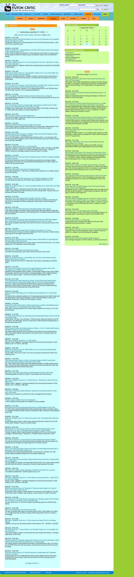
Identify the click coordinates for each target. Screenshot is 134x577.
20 (87, 41)
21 (93, 41)
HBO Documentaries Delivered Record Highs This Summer (23, 125)
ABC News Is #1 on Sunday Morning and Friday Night (81, 211)
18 (74, 41)
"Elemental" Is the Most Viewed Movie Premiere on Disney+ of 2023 (25, 198)
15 (99, 39)
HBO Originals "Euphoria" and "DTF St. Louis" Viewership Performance (86, 229)
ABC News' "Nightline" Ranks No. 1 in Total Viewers (20, 340)
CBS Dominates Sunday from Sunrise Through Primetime (22, 169)
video (48, 35)
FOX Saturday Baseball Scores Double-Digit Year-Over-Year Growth (86, 175)
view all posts (93, 74)
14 (93, 39)
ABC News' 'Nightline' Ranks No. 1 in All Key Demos (21, 146)
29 (99, 44)
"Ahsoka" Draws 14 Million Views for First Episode (20, 400)
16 (106, 39)
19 (80, 41)
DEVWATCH (70, 56)
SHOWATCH (70, 53)
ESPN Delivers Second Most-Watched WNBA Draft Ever (82, 238)
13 (87, 39)
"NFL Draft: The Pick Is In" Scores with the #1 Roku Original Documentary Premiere (30, 439)
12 (80, 39)
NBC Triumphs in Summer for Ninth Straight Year (20, 116)
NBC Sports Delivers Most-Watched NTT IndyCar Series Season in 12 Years (28, 230)
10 (68, 39)
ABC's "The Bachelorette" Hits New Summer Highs (20, 510)
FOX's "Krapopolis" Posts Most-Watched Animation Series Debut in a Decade (28, 96)
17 (68, 41)
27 (87, 44)
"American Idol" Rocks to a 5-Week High (77, 220)
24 (68, 44)
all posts (20, 35)
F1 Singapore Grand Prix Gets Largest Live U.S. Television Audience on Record (29, 178)
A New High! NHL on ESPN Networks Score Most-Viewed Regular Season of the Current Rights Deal (85, 187)
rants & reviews (29, 35)
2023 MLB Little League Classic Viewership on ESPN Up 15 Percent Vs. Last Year (30, 470)
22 (99, 41)
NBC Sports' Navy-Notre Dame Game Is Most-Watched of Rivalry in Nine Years (29, 372)
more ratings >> (103, 244)
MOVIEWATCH (70, 59)
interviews (38, 35)
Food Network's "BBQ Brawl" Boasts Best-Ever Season (21, 250)
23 (106, 41)
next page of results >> (32, 563)
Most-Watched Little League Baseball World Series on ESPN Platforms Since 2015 (30, 407)
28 (93, 44)
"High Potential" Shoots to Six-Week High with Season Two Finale (85, 165)
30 (106, 44)
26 (80, 44)
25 (74, 44)
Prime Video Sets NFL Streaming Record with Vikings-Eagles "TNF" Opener (28, 209)
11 (74, 39)
